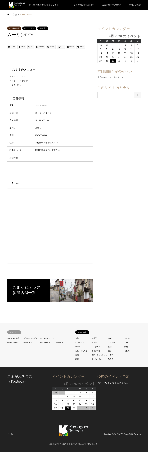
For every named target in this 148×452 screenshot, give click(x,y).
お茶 (77, 338)
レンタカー (96, 347)
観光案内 (59, 343)
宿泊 (110, 347)
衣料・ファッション (99, 355)
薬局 (77, 355)
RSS (12, 434)
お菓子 (94, 338)
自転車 (127, 351)
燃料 (126, 347)
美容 (110, 351)
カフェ (94, 343)
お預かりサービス (30, 338)
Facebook (8, 434)
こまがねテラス (119, 434)
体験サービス (29, 343)
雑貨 (77, 359)
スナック (111, 343)
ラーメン (78, 347)
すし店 (127, 338)
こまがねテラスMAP (111, 5)
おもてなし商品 (13, 338)
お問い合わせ (135, 5)
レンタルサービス (47, 338)
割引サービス (45, 343)
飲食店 (42, 28)
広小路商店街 (14, 28)
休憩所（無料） (13, 343)
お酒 (110, 338)
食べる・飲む (29, 28)
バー (126, 343)
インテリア (79, 343)
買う (111, 355)
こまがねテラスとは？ (84, 5)
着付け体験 (96, 351)
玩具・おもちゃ (81, 351)
